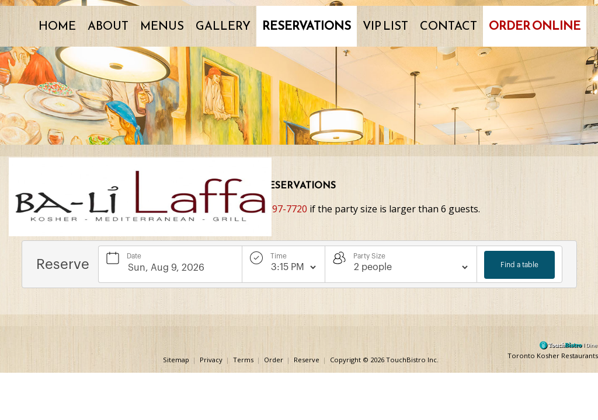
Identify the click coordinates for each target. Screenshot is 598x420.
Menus (162, 25)
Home (57, 25)
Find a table (519, 264)
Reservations (306, 25)
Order (273, 359)
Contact (448, 25)
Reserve (306, 359)
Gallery (223, 25)
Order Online (534, 25)
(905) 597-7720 (275, 208)
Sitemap (176, 359)
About (108, 25)
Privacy (211, 359)
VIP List (385, 25)
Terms (243, 359)
